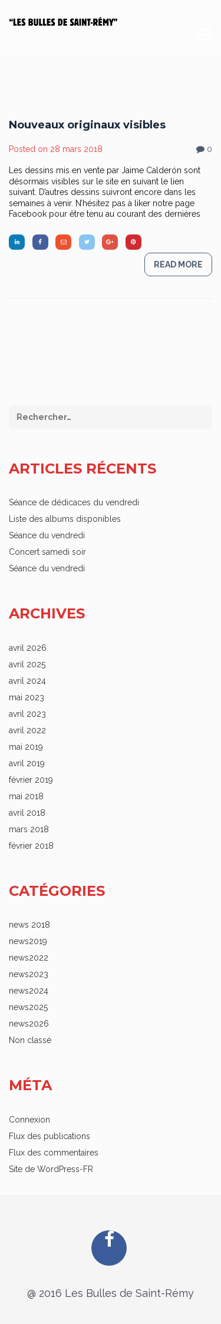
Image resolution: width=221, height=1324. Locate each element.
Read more (178, 274)
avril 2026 (28, 648)
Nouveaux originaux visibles (87, 134)
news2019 (28, 941)
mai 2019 (26, 747)
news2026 (29, 1023)
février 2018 (31, 845)
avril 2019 (27, 763)
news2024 (28, 990)
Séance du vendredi (47, 535)
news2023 (28, 974)
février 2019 (31, 780)
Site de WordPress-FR (51, 1169)
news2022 (28, 957)
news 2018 (29, 924)
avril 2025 (27, 664)
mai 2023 (26, 697)
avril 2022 (27, 730)
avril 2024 (27, 681)
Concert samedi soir (47, 552)
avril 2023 (27, 714)
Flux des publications (49, 1136)
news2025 (28, 1007)
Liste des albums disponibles (65, 519)
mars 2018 (29, 829)
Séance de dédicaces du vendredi (74, 502)
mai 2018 (26, 796)
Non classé (30, 1040)
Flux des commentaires (53, 1152)
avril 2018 (27, 812)
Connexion (29, 1119)
